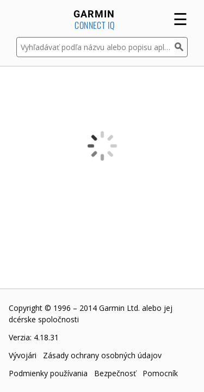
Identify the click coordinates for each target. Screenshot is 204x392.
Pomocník (160, 373)
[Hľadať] (181, 47)
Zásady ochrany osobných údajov (102, 355)
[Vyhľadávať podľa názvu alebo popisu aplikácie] (95, 47)
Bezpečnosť (115, 373)
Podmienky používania (48, 373)
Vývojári (22, 355)
